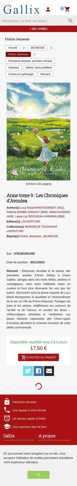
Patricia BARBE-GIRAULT (23, 212)
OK (38, 474)
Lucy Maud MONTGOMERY (38, 207)
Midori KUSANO (59, 212)
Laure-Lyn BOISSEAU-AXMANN (36, 216)
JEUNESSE (50, 236)
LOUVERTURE (30, 221)
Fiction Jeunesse (30, 236)
